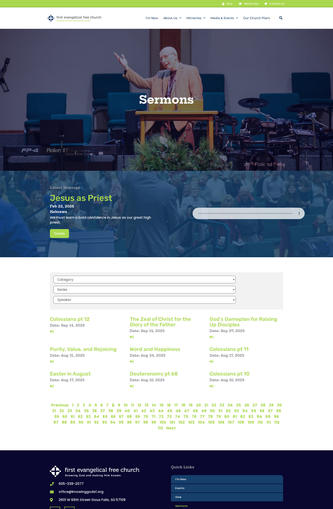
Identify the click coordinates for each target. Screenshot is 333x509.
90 (81, 399)
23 (222, 382)
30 (279, 382)
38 (110, 387)
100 (162, 399)
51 (220, 387)
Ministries (195, 18)
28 (263, 382)
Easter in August (70, 351)
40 (127, 387)
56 (262, 387)
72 (161, 393)
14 (154, 382)
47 (186, 387)
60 (64, 393)
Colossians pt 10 (230, 351)
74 (177, 393)
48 (195, 387)
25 (238, 382)
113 (160, 404)
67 (121, 393)
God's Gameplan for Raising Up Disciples (243, 299)
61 (73, 393)
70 (145, 393)
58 (278, 387)
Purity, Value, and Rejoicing (83, 326)
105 (211, 399)
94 (112, 399)
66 (113, 393)
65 (105, 393)
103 (191, 399)
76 (194, 393)
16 (169, 382)
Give (178, 474)
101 (172, 399)
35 (86, 387)
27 (255, 382)
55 (253, 387)
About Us (172, 18)
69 (137, 393)
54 (245, 387)
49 (203, 387)
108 (241, 399)
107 (231, 399)
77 (202, 393)
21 (206, 382)
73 (169, 393)
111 (268, 399)
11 (132, 382)
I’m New (152, 18)
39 (119, 387)
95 (121, 399)
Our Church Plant (256, 18)
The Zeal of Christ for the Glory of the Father (160, 299)
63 (88, 393)
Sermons (181, 483)
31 (54, 387)
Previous (60, 382)
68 (129, 393)
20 (198, 382)
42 (143, 387)
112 (276, 399)
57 (270, 387)
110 (260, 399)
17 (176, 382)
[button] (281, 18)
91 (89, 399)
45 (169, 387)
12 (139, 382)
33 (69, 387)
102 (181, 399)
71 (153, 393)
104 (201, 399)
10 (126, 382)
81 (235, 393)
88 (64, 399)
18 (183, 382)
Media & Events (224, 18)
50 (212, 387)
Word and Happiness (155, 326)
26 (246, 382)
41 (135, 387)
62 (80, 393)
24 (230, 382)
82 (242, 393)
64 (96, 393)
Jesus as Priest (81, 198)
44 (161, 387)
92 (96, 399)
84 (259, 393)
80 (226, 393)
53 (236, 387)
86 (276, 393)
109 (251, 399)
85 (268, 393)
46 (178, 387)
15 (161, 382)
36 (94, 387)
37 (102, 387)
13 (146, 382)
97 (137, 399)
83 (250, 393)
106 (221, 399)
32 (61, 387)
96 (129, 399)
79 (218, 393)
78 (210, 393)
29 (271, 382)
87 (56, 399)
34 (77, 387)
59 (56, 393)
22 (214, 382)
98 (145, 399)
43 (152, 387)
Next (171, 404)
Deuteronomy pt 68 (154, 351)
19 (191, 382)
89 (72, 399)
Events (179, 465)
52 (228, 387)
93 (104, 399)
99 (153, 399)
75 (185, 393)
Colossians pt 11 (229, 326)
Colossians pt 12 (70, 296)
